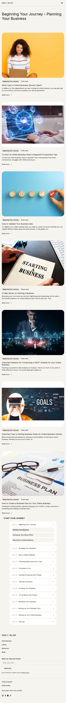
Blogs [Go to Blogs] (3, 652)
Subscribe (7, 668)
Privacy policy (25, 672)
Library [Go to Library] (4, 644)
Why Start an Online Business (23, 540)
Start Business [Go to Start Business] (7, 641)
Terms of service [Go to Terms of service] (7, 681)
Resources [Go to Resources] (5, 648)
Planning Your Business (21, 530)
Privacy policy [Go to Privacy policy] (6, 685)
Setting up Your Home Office (23, 535)
